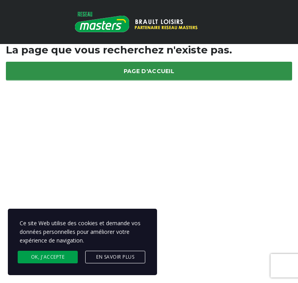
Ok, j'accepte (48, 257)
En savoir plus (115, 257)
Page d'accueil (149, 71)
